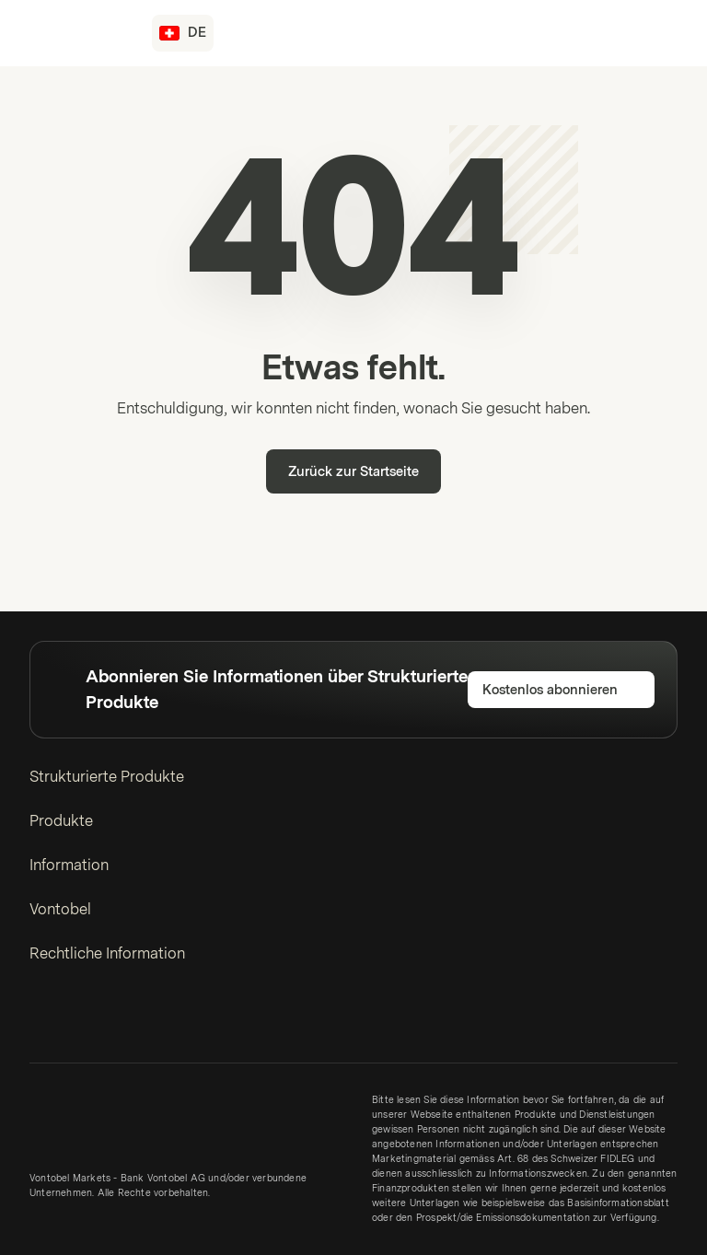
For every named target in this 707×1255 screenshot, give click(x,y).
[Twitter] (70, 1021)
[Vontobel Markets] (79, 33)
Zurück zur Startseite (353, 472)
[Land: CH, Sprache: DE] (183, 33)
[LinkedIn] (40, 1021)
